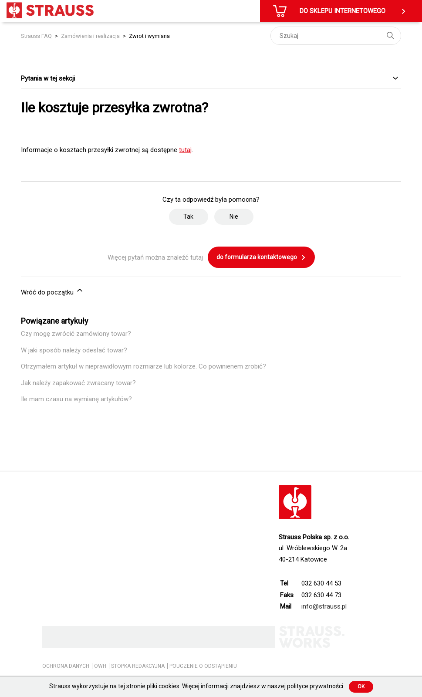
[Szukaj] (336, 35)
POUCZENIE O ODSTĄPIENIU (203, 666)
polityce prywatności (315, 686)
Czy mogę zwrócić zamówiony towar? (76, 334)
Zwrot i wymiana (149, 36)
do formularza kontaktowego (261, 257)
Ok (361, 686)
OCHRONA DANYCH (65, 666)
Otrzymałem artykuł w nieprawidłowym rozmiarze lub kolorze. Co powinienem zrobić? (143, 366)
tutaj (185, 150)
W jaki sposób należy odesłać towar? (74, 350)
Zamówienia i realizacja (90, 36)
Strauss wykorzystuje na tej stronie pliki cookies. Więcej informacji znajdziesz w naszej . (196, 686)
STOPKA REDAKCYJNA (138, 666)
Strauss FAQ (37, 36)
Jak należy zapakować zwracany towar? (78, 383)
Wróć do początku (52, 291)
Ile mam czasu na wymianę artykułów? (76, 399)
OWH (100, 666)
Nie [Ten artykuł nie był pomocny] (234, 216)
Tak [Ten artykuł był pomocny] (188, 216)
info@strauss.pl (324, 606)
